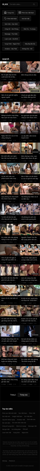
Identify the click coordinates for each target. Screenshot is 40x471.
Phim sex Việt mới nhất (9, 413)
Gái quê (25, 429)
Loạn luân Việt (6, 432)
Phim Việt (32, 413)
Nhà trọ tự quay (21, 426)
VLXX (5, 4)
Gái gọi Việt (5, 429)
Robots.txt (12, 461)
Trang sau (24, 395)
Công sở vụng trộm (8, 426)
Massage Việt (32, 426)
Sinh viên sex (31, 419)
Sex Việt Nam (23, 413)
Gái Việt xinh (6, 416)
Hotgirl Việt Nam (17, 416)
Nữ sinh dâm (6, 423)
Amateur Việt (21, 419)
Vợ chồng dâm (16, 429)
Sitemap (4, 461)
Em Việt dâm (28, 416)
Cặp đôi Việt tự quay (8, 419)
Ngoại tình (25, 432)
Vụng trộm (16, 432)
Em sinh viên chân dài (19, 422)
